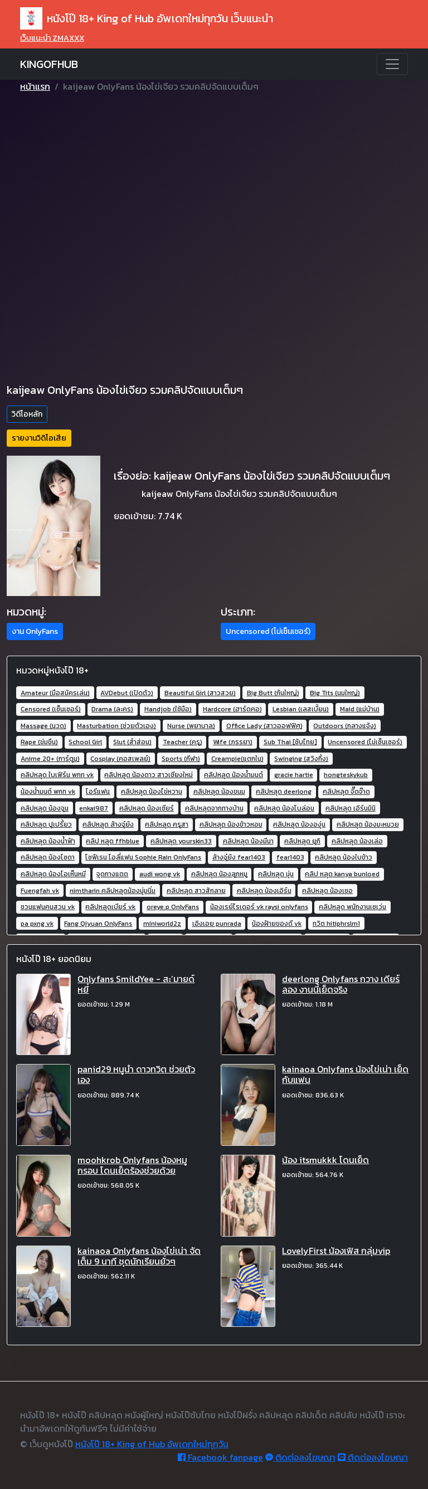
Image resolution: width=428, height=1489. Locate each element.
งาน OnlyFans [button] (35, 631)
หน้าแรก (35, 86)
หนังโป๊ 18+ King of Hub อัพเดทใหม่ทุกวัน (151, 1444)
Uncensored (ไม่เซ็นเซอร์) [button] (268, 631)
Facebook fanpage (220, 1457)
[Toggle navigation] (392, 64)
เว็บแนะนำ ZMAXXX (52, 38)
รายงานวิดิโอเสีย (39, 438)
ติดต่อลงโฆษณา (300, 1457)
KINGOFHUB (49, 64)
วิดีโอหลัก (27, 414)
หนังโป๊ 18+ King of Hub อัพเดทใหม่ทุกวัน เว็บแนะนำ (146, 18)
